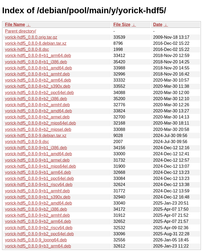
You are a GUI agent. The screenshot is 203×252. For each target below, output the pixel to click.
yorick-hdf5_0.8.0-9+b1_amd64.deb (38, 154)
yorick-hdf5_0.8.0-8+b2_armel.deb (37, 117)
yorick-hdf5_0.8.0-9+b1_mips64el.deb (40, 166)
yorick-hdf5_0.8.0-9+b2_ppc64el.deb (39, 234)
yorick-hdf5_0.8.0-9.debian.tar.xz (35, 135)
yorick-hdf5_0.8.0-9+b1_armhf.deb (37, 191)
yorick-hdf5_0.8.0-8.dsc (27, 49)
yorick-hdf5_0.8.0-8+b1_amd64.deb (38, 68)
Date (157, 24)
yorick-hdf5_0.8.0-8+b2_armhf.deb (37, 105)
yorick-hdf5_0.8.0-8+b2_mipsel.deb (38, 129)
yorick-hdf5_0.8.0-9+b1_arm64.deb (38, 172)
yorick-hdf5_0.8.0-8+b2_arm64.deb (38, 80)
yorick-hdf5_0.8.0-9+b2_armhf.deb (37, 215)
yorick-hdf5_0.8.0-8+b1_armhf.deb (37, 74)
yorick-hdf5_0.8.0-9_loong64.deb (36, 240)
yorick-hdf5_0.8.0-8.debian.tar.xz (35, 43)
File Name (15, 24)
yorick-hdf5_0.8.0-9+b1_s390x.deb (37, 197)
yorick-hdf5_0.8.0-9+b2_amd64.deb (38, 203)
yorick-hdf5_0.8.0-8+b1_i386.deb (36, 62)
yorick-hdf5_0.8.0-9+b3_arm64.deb (38, 246)
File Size (121, 24)
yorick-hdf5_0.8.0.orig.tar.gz (31, 37)
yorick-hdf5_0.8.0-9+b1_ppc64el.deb (39, 178)
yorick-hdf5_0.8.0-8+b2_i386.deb (36, 98)
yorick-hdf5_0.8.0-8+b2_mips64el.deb (40, 123)
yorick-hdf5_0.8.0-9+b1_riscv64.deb (38, 184)
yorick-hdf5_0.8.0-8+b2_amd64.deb (38, 111)
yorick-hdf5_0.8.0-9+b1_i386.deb (36, 147)
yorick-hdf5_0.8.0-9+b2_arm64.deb (38, 221)
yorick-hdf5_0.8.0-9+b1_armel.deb (37, 160)
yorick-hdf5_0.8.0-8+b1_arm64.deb (38, 55)
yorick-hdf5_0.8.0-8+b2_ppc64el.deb (39, 92)
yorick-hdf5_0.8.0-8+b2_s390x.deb (37, 86)
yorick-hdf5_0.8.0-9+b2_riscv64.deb (38, 228)
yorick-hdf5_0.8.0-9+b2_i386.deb (36, 209)
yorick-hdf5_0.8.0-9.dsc (27, 141)
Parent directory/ (20, 31)
